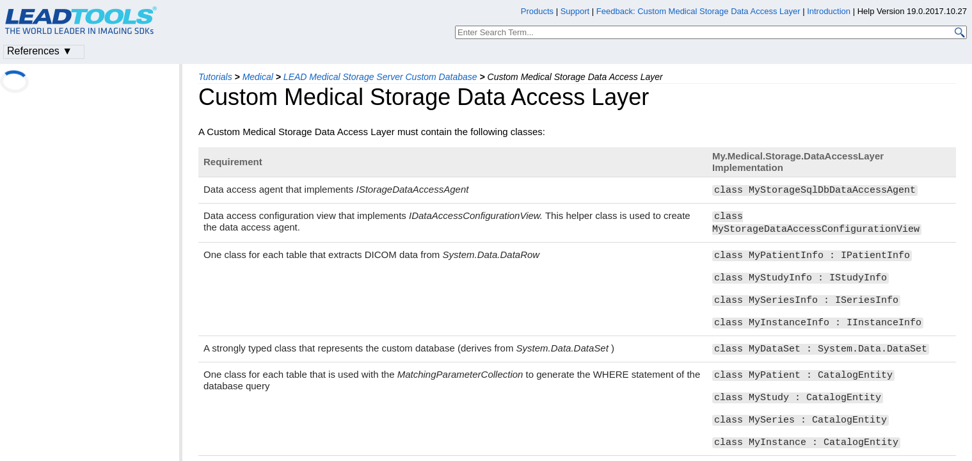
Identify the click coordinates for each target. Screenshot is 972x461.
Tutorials (215, 77)
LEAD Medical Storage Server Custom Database (380, 77)
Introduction (828, 11)
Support (575, 11)
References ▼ (39, 50)
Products (537, 11)
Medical (258, 77)
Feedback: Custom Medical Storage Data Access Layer (698, 11)
